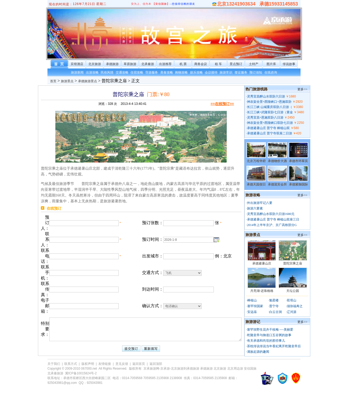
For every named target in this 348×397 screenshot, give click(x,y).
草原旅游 (130, 64)
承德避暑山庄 (261, 263)
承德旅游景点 (87, 81)
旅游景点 (67, 81)
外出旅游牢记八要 (259, 203)
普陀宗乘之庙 (292, 263)
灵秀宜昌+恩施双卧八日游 (265, 117)
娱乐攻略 (196, 72)
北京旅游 (94, 64)
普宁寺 (274, 306)
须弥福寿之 (295, 306)
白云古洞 (275, 312)
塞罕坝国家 (255, 306)
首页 (53, 81)
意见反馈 (121, 364)
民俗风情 (107, 72)
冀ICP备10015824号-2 (81, 373)
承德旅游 (112, 64)
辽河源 (291, 312)
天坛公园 (292, 291)
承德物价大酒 (277, 161)
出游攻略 (92, 72)
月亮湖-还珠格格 (261, 291)
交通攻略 (122, 72)
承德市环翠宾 (298, 161)
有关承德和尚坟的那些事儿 (266, 340)
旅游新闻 (77, 72)
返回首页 (138, 364)
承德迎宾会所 (277, 184)
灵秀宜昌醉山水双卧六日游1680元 (270, 214)
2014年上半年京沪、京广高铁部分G (272, 225)
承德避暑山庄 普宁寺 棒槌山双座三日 (273, 219)
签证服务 (241, 72)
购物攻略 (181, 72)
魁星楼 (274, 300)
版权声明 (87, 364)
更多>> (302, 89)
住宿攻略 (136, 72)
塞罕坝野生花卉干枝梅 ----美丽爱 (270, 329)
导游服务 (151, 72)
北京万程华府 (256, 161)
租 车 (218, 64)
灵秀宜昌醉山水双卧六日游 (266, 96)
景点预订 (236, 64)
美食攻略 (166, 72)
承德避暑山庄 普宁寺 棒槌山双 (268, 128)
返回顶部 (155, 364)
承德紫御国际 (298, 184)
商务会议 (200, 64)
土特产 (253, 64)
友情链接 (104, 364)
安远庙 (252, 312)
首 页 (59, 64)
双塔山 (291, 300)
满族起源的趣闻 (258, 352)
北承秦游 (147, 64)
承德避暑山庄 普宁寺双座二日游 (269, 133)
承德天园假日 (256, 184)
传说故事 (289, 64)
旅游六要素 (255, 208)
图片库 (271, 64)
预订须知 (255, 72)
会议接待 (211, 72)
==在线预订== (222, 104)
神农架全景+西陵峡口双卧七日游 (270, 123)
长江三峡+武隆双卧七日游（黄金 (270, 112)
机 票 (183, 64)
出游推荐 (165, 64)
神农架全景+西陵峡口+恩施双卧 (269, 102)
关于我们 (53, 364)
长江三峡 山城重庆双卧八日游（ (269, 107)
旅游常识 (226, 72)
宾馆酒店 (77, 64)
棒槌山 (252, 300)
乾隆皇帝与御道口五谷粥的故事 (269, 335)
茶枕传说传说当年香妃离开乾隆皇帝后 (274, 346)
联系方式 (70, 364)
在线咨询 (270, 72)
